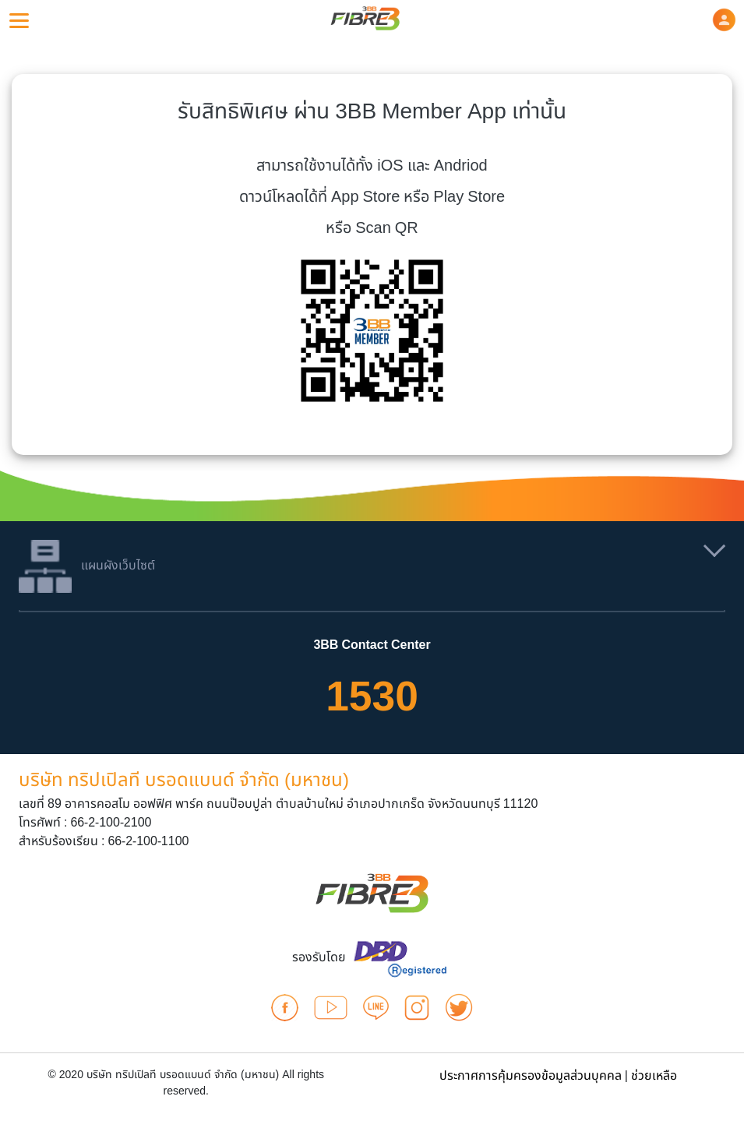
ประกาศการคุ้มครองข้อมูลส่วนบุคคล (530, 1075)
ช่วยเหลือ (654, 1075)
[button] (724, 19)
